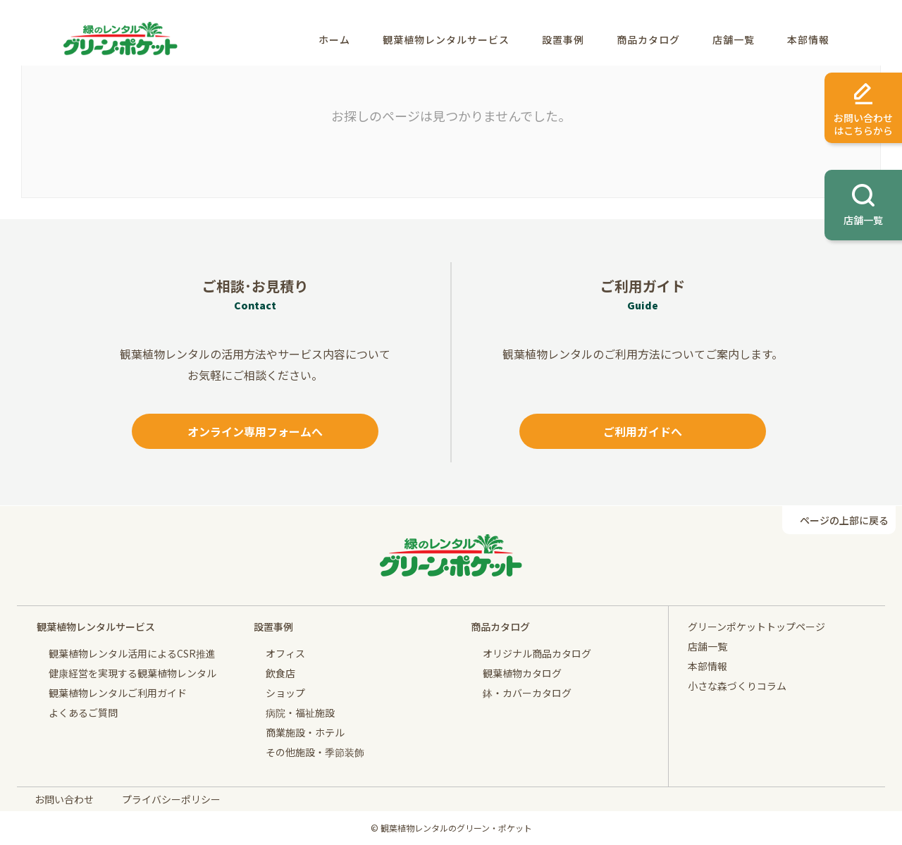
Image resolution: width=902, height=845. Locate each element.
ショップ (285, 693)
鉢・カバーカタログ (527, 693)
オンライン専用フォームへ (255, 431)
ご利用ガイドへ (642, 431)
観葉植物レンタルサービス (446, 39)
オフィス (285, 653)
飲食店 (280, 673)
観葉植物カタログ (522, 673)
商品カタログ (648, 39)
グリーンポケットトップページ (756, 626)
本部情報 (808, 39)
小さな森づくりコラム (737, 686)
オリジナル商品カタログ (537, 653)
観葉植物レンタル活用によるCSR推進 (132, 653)
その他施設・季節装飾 (315, 752)
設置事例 (563, 39)
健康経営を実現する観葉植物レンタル (132, 673)
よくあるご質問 (83, 712)
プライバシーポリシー (171, 799)
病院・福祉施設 (300, 712)
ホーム (334, 39)
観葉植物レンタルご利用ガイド (118, 693)
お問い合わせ (64, 799)
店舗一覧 (733, 39)
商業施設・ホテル (305, 732)
